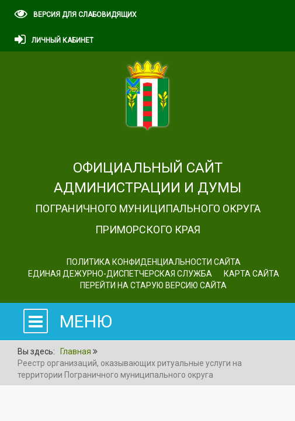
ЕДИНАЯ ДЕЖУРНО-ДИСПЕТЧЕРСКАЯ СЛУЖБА (120, 273)
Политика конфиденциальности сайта (154, 262)
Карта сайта (251, 273)
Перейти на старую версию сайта (153, 285)
